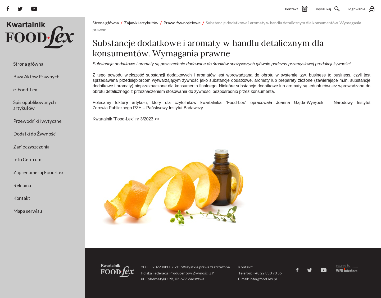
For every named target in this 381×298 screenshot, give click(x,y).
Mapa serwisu (27, 211)
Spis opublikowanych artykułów (34, 105)
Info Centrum (27, 159)
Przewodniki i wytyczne (37, 121)
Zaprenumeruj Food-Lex (38, 172)
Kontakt (21, 198)
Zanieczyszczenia (31, 147)
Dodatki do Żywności (35, 134)
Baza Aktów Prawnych (36, 76)
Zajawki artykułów (141, 22)
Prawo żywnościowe (182, 22)
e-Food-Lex (25, 89)
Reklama (22, 185)
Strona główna (28, 64)
